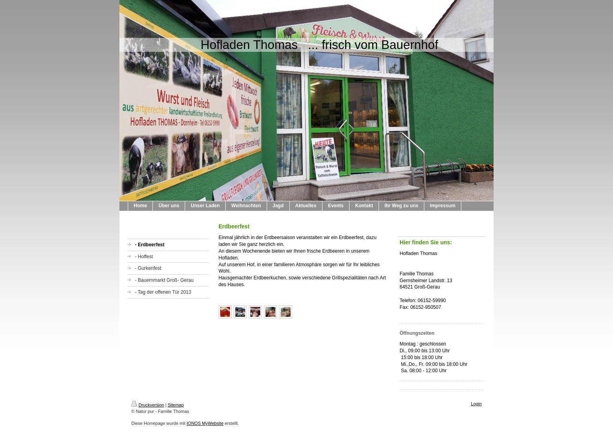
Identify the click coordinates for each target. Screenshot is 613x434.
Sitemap (176, 405)
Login (476, 403)
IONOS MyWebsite (205, 423)
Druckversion (147, 405)
